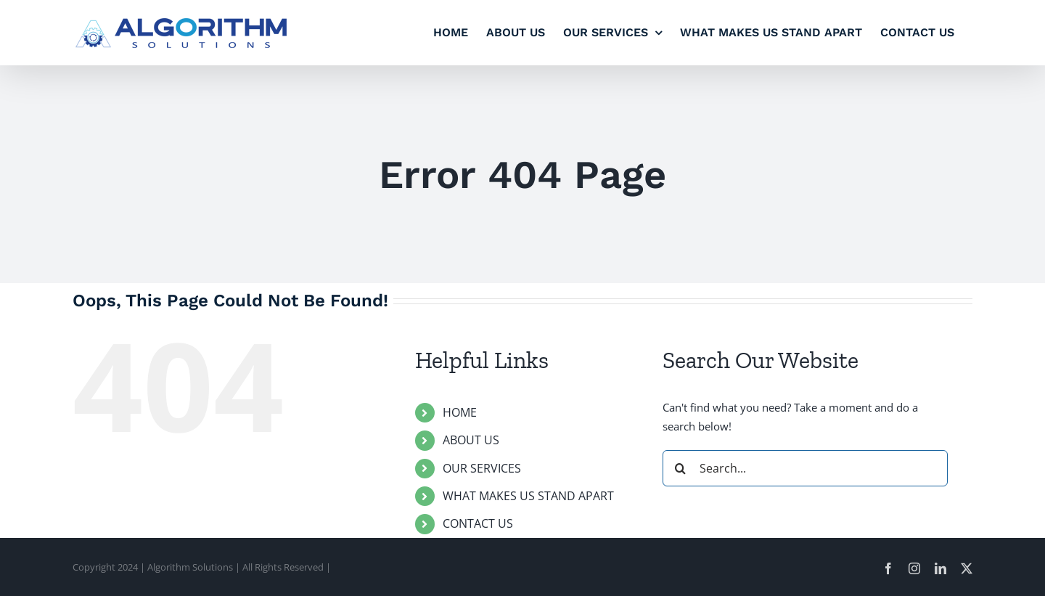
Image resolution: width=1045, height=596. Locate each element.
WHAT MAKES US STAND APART (528, 496)
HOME (460, 412)
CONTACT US (478, 523)
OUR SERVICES (482, 468)
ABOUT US (471, 440)
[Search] (681, 468)
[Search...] (805, 468)
